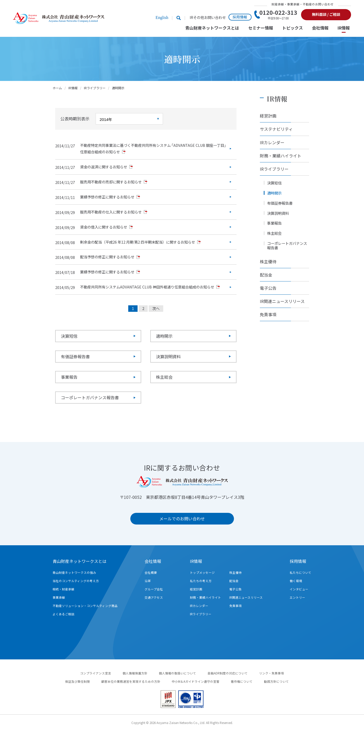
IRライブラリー (94, 88)
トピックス (292, 28)
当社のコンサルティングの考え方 (76, 581)
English (161, 17)
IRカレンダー (272, 142)
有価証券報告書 (75, 356)
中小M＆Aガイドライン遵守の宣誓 (195, 681)
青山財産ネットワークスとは (212, 28)
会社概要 (151, 572)
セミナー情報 (260, 28)
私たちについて (300, 572)
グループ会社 (154, 589)
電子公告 (268, 288)
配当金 (266, 275)
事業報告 (69, 377)
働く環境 (296, 581)
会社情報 (320, 28)
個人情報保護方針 (135, 673)
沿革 (148, 581)
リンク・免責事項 (271, 673)
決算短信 (69, 336)
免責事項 (268, 314)
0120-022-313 (278, 14)
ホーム (57, 88)
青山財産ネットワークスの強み (74, 572)
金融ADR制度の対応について (228, 673)
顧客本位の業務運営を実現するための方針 (130, 681)
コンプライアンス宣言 (95, 673)
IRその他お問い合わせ (208, 17)
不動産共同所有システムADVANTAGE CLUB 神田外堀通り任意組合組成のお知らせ (147, 286)
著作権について (242, 681)
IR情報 (344, 28)
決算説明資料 (168, 356)
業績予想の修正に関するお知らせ (107, 196)
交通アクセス (154, 597)
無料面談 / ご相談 (326, 14)
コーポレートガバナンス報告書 (90, 397)
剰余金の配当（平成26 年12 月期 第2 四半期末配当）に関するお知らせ (137, 242)
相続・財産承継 (63, 589)
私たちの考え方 (201, 581)
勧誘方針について (276, 681)
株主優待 (268, 261)
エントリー (297, 597)
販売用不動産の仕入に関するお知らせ (111, 212)
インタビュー (299, 589)
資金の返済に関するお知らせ (103, 166)
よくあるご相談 (63, 614)
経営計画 (268, 116)
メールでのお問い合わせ (182, 518)
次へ (156, 308)
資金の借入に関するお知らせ (103, 227)
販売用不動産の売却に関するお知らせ (111, 181)
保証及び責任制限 (77, 681)
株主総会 (164, 377)
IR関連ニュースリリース (282, 301)
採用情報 (240, 16)
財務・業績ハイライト (280, 156)
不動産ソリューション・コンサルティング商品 (85, 606)
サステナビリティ (276, 129)
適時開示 (164, 336)
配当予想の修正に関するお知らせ (107, 256)
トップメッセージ (202, 572)
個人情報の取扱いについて (177, 673)
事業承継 (59, 597)
